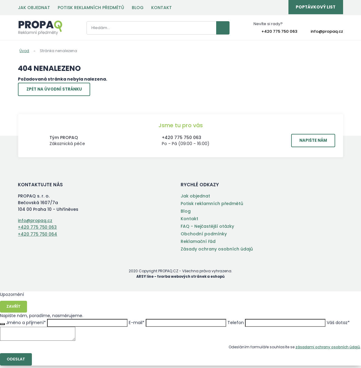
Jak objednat (34, 8)
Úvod (24, 50)
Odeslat (16, 362)
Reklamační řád (198, 243)
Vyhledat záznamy (212, 28)
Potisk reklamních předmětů (91, 8)
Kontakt (161, 8)
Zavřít (14, 309)
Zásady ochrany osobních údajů (217, 251)
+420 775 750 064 (38, 236)
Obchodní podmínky (204, 236)
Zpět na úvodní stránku (57, 90)
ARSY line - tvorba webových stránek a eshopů (180, 278)
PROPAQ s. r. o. (40, 28)
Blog (138, 8)
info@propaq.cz (327, 32)
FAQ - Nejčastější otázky (207, 228)
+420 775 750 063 (279, 32)
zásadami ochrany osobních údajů (327, 349)
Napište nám (310, 142)
